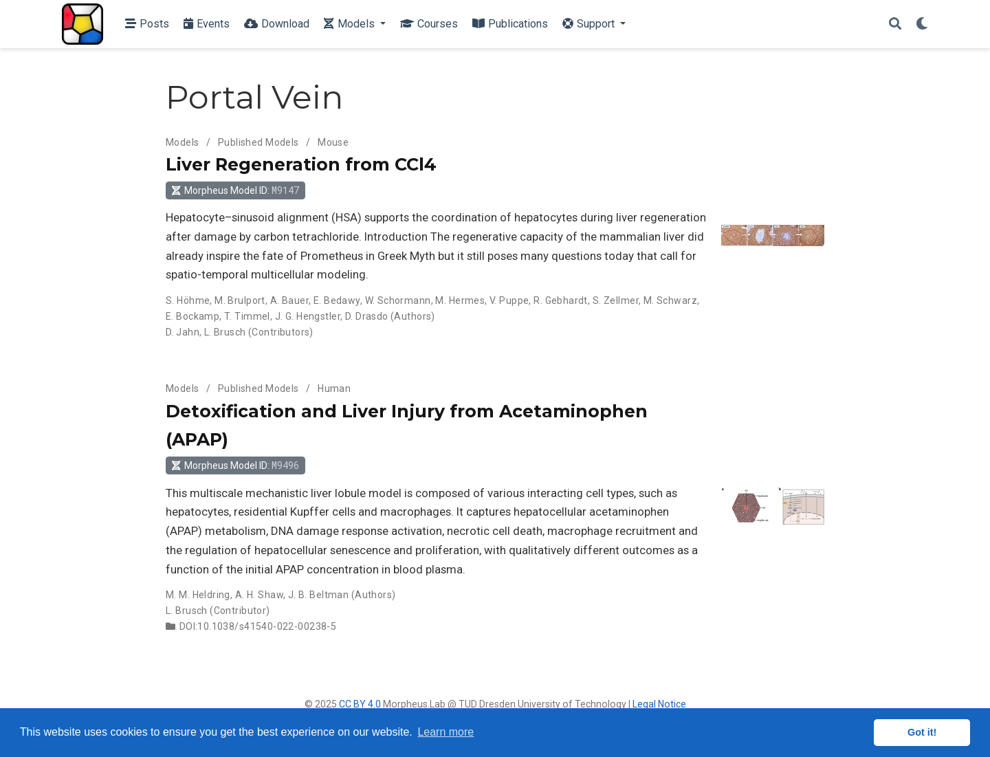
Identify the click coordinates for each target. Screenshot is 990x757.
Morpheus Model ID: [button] (235, 190)
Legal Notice (659, 704)
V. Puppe (509, 300)
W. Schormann (398, 300)
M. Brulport (239, 300)
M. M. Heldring (198, 594)
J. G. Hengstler (307, 316)
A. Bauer (289, 300)
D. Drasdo (366, 316)
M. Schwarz (670, 300)
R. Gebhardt (561, 300)
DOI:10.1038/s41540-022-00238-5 (258, 626)
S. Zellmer (616, 300)
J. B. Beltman (318, 594)
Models (182, 142)
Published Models (258, 142)
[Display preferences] (922, 24)
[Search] (895, 24)
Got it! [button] (922, 732)
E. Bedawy (337, 300)
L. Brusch (225, 332)
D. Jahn (182, 332)
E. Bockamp (192, 316)
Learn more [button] (445, 732)
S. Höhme (188, 300)
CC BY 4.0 (360, 704)
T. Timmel (247, 316)
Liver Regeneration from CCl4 (301, 164)
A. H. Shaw (259, 594)
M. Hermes (460, 300)
